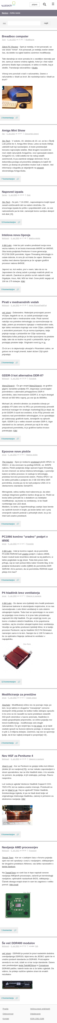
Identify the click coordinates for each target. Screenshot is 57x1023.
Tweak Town (8, 857)
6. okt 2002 (11, 40)
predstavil (35, 462)
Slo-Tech (6, 141)
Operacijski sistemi (32, 134)
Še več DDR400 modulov (18, 943)
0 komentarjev (8, 289)
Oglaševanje (35, 1014)
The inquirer (7, 462)
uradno (25, 554)
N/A (36, 946)
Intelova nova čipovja (16, 235)
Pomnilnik (32, 378)
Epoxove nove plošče (16, 451)
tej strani (38, 726)
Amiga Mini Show (13, 130)
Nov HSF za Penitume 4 (17, 755)
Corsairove (44, 965)
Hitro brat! (13, 885)
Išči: (4, 23)
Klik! (23, 281)
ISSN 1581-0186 (37, 1019)
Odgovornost (8, 1014)
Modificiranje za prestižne (19, 694)
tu (40, 342)
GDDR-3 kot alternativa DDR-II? (22, 375)
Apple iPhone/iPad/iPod (38, 305)
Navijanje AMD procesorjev (20, 847)
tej (21, 560)
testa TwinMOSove (27, 965)
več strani (6, 312)
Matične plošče (34, 238)
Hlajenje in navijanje (33, 596)
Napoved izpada (12, 191)
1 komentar (7, 930)
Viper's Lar (12, 790)
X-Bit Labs (7, 245)
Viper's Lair (7, 766)
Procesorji (32, 850)
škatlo (35, 68)
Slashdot (6, 705)
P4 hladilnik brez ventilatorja (21, 592)
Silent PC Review (10, 47)
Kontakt (6, 1019)
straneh (40, 168)
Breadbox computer (15, 36)
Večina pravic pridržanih (40, 1009)
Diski (28, 195)
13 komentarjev (9, 222)
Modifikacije (30, 40)
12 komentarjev (9, 682)
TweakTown (10, 873)
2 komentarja (8, 118)
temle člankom (8, 866)
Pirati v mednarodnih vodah (20, 302)
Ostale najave (31, 698)
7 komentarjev (8, 179)
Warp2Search (8, 386)
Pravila (5, 1009)
